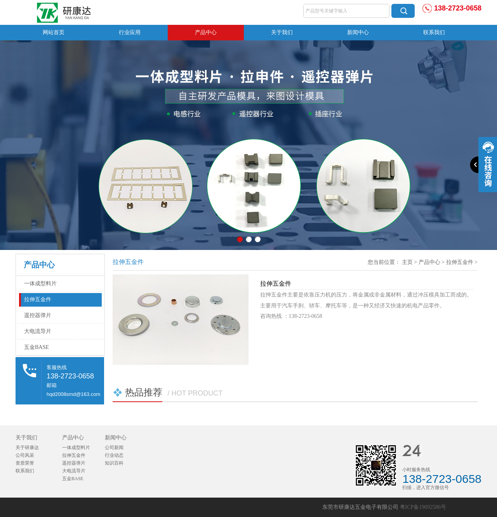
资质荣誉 (25, 463)
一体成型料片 (40, 283)
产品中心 (206, 32)
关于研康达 (27, 447)
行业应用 (130, 32)
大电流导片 (37, 331)
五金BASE (36, 347)
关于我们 (282, 32)
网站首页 (53, 32)
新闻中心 (358, 32)
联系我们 (434, 32)
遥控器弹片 (37, 315)
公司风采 (25, 455)
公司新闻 (114, 447)
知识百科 (114, 463)
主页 (407, 262)
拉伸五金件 (37, 299)
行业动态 (114, 455)
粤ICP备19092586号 (423, 507)
